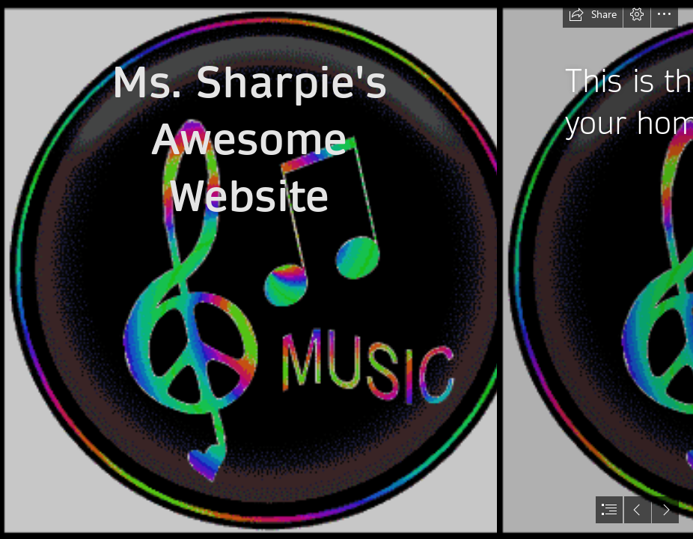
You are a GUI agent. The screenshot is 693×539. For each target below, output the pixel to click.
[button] (593, 14)
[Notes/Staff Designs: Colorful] (248, 269)
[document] (346, 269)
